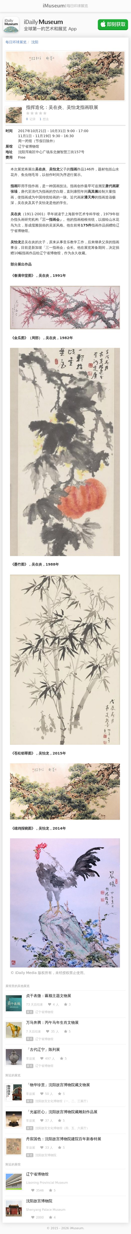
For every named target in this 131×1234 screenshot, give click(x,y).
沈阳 (34, 42)
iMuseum (76, 1228)
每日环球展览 (16, 42)
